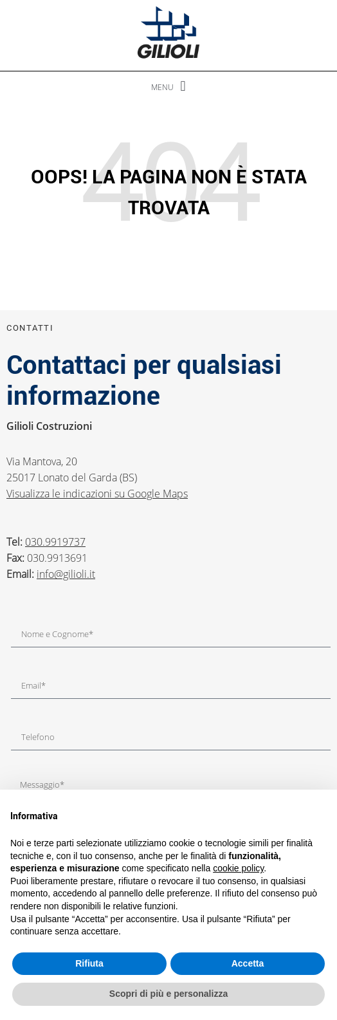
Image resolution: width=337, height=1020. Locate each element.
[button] (168, 86)
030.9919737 (55, 542)
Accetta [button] (248, 963)
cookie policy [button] (238, 868)
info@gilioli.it (66, 574)
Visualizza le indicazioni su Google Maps (97, 494)
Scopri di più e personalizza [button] (168, 993)
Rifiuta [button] (89, 963)
